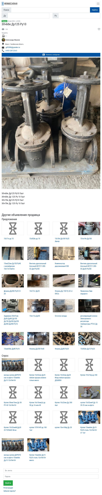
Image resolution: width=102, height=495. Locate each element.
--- (6, 36)
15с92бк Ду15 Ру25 (87, 349)
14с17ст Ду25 (34, 291)
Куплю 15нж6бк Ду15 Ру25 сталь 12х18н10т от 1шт (88, 430)
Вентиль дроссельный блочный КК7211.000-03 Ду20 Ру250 (88, 266)
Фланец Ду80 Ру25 (62, 349)
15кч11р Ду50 (34, 316)
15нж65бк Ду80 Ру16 (12, 349)
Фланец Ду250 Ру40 (36, 349)
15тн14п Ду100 (86, 239)
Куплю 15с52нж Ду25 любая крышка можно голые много (37, 377)
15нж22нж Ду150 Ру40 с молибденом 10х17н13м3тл (12, 266)
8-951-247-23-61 (11, 51)
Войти (8, 483)
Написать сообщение (51, 54)
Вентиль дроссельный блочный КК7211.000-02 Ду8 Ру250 (37, 266)
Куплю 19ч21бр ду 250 (88, 375)
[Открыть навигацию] (98, 3)
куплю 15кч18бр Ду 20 (63, 427)
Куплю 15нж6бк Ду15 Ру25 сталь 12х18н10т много (37, 457)
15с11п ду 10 (9, 239)
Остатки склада (61, 316)
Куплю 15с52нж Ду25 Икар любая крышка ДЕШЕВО (63, 377)
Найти (95, 10)
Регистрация (8, 488)
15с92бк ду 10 (34, 239)
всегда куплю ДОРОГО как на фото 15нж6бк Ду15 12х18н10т (12, 377)
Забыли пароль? (9, 491)
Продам (4, 21)
